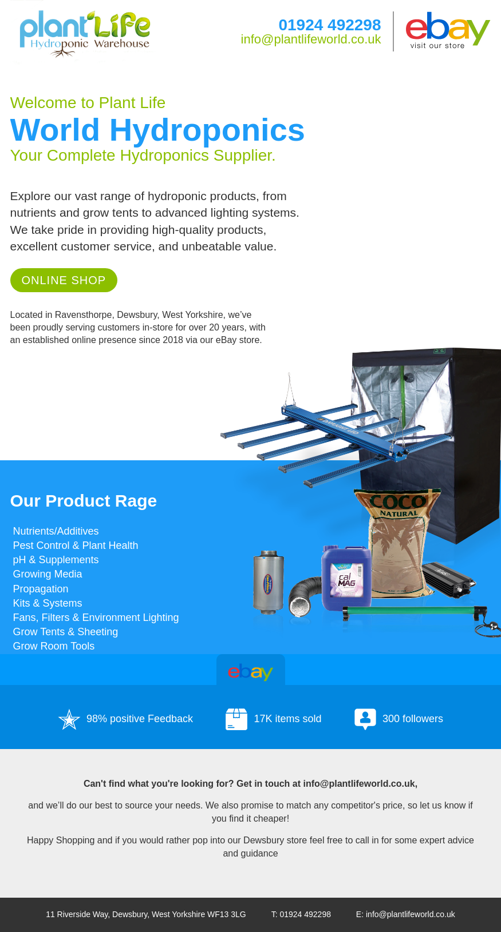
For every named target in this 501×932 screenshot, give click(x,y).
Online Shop (64, 280)
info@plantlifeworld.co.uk (311, 39)
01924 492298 (329, 25)
